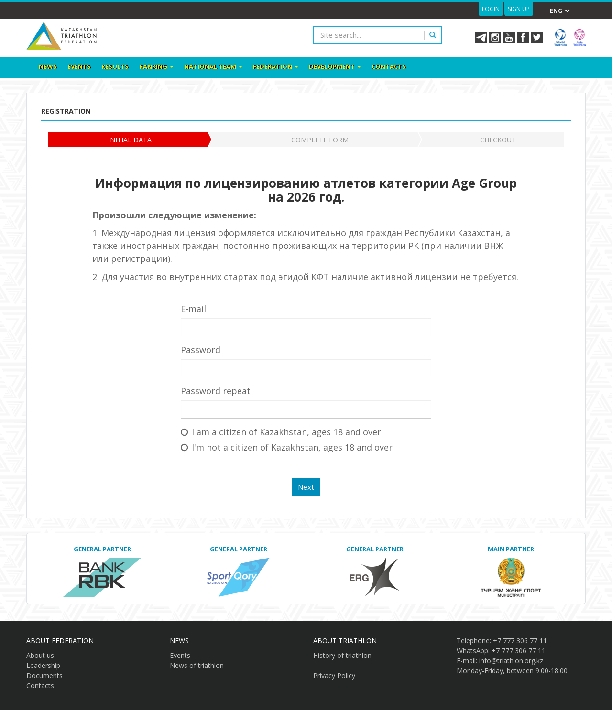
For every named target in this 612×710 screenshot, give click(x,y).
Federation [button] (275, 66)
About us (40, 655)
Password (200, 349)
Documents (44, 675)
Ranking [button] (156, 66)
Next (306, 487)
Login (491, 9)
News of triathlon (197, 665)
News (48, 66)
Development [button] (335, 66)
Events (79, 66)
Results (115, 66)
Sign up (519, 9)
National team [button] (213, 66)
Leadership (43, 665)
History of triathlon (342, 655)
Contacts (389, 66)
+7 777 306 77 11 (520, 640)
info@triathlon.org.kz (511, 660)
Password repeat (216, 391)
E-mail (193, 308)
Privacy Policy (334, 675)
